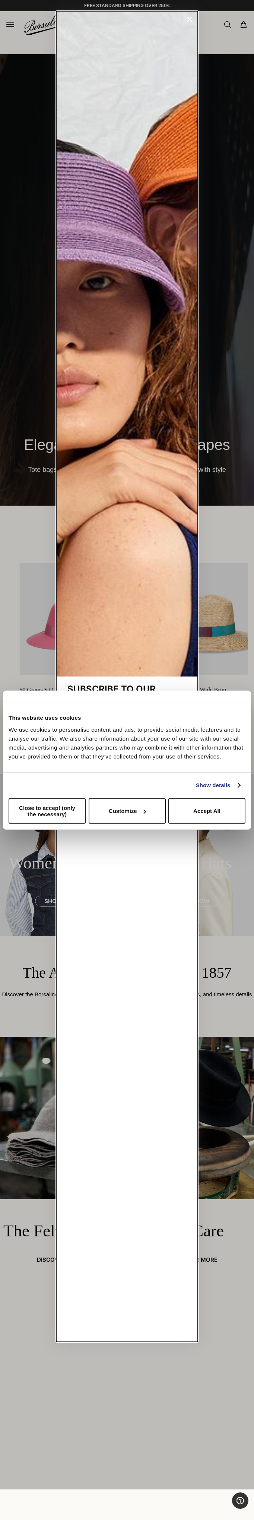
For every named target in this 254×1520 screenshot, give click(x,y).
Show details (213, 785)
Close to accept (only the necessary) (47, 810)
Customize (127, 811)
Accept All (206, 811)
